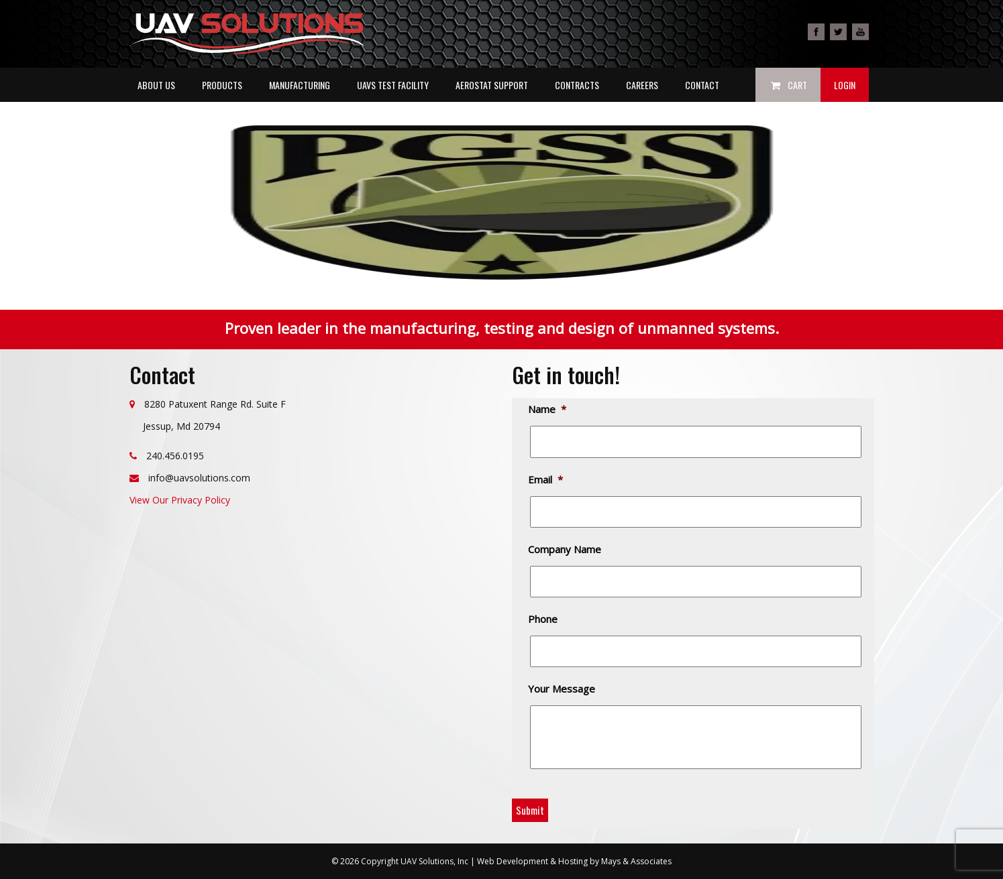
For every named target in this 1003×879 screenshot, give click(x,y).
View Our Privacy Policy (179, 499)
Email (546, 479)
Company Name (565, 549)
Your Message (562, 689)
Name (548, 409)
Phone (544, 619)
